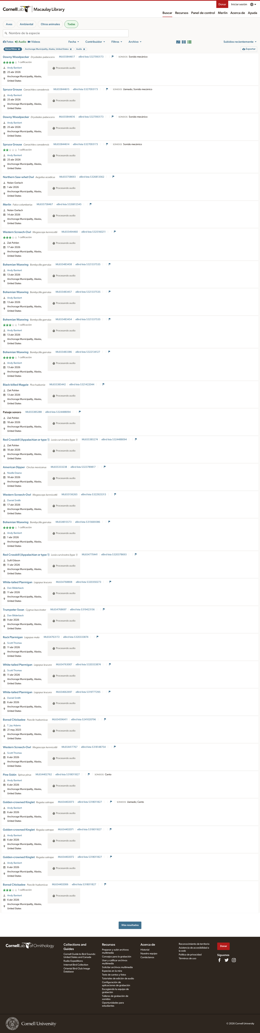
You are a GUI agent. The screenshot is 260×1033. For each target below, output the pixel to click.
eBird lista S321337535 (88, 264)
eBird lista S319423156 (82, 609)
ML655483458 (64, 264)
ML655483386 (64, 352)
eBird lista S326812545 (69, 204)
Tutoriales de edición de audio (118, 978)
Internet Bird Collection (76, 965)
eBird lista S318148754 (93, 747)
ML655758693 (67, 177)
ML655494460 (70, 232)
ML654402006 (60, 884)
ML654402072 (66, 857)
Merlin (223, 13)
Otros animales (50, 24)
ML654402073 (66, 802)
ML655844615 (61, 89)
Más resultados (130, 925)
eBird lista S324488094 (58, 412)
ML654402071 (66, 829)
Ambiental (26, 24)
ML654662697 (64, 692)
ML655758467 (45, 204)
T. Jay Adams (14, 725)
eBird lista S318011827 (67, 774)
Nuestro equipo (148, 953)
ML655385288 (33, 412)
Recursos (181, 13)
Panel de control (203, 13)
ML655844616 (67, 117)
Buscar (167, 13)
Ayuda (252, 13)
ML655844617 (67, 57)
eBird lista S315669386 (88, 522)
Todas (71, 24)
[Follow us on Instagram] (234, 960)
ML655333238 (59, 467)
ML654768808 (64, 582)
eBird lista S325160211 (93, 232)
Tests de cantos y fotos (114, 974)
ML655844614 (61, 144)
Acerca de (237, 13)
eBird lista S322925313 (94, 494)
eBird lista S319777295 (88, 692)
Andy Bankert (14, 68)
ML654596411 (60, 719)
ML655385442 (57, 384)
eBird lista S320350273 (89, 582)
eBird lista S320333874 (76, 637)
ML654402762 (44, 774)
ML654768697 (58, 609)
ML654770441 (90, 554)
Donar (222, 4)
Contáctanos (147, 957)
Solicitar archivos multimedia (117, 967)
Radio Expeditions (73, 961)
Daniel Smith (14, 500)
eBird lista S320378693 (114, 554)
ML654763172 (52, 637)
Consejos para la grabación (116, 956)
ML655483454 (64, 319)
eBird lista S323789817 (83, 467)
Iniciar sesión (239, 4)
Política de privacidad (190, 954)
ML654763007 (64, 664)
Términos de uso (187, 958)
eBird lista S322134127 (88, 352)
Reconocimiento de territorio (194, 944)
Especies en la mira (112, 971)
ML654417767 (69, 747)
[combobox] (68, 33)
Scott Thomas (14, 643)
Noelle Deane (14, 473)
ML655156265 (69, 494)
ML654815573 (64, 522)
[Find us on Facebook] (219, 960)
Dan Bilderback (15, 588)
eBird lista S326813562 (92, 177)
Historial (144, 950)
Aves (9, 24)
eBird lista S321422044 (82, 384)
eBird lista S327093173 (91, 57)
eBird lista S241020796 (83, 719)
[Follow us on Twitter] (226, 960)
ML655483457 (64, 292)
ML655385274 (90, 439)
